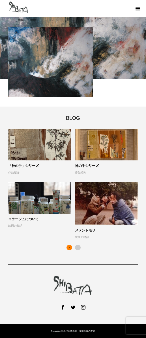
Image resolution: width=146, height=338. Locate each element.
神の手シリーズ (87, 166)
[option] (74, 184)
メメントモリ (85, 230)
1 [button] (69, 247)
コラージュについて (23, 219)
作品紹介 (14, 172)
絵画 (21, 19)
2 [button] (78, 247)
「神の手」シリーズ (23, 166)
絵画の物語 (15, 225)
